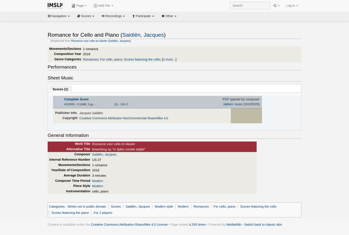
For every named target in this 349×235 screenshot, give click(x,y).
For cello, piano (111, 59)
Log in (292, 5)
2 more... (169, 59)
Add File (103, 6)
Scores (85, 16)
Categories (57, 206)
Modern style (164, 206)
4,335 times (197, 224)
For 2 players (103, 213)
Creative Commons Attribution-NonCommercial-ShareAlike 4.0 (123, 118)
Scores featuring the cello (142, 59)
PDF (226, 99)
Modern (97, 181)
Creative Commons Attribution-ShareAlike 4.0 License (129, 224)
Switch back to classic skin (263, 224)
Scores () (60, 89)
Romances (90, 59)
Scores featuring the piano (70, 213)
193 (122, 104)
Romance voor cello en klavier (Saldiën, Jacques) (100, 41)
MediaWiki (233, 224)
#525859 (69, 104)
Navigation (59, 16)
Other (169, 16)
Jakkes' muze (232, 104)
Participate (143, 16)
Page (79, 6)
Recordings (113, 16)
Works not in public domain (87, 206)
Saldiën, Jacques (143, 35)
